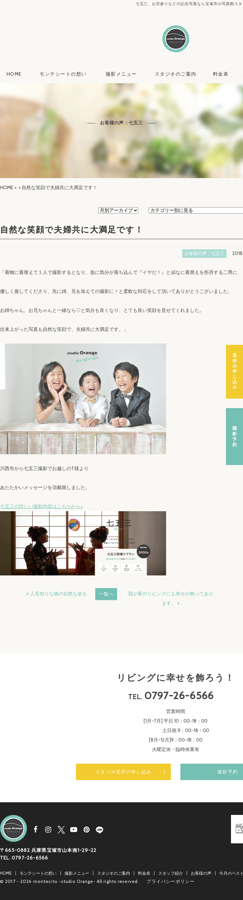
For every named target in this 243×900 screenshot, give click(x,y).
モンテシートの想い (63, 74)
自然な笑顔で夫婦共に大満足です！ (72, 230)
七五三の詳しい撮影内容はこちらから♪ (41, 506)
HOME (14, 74)
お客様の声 (201, 873)
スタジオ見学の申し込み (123, 772)
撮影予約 (234, 436)
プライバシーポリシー (170, 881)
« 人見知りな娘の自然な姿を (56, 594)
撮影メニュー (121, 74)
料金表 (221, 74)
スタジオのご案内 (175, 74)
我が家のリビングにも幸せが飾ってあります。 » (171, 598)
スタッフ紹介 (170, 873)
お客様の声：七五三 (204, 253)
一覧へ (106, 594)
